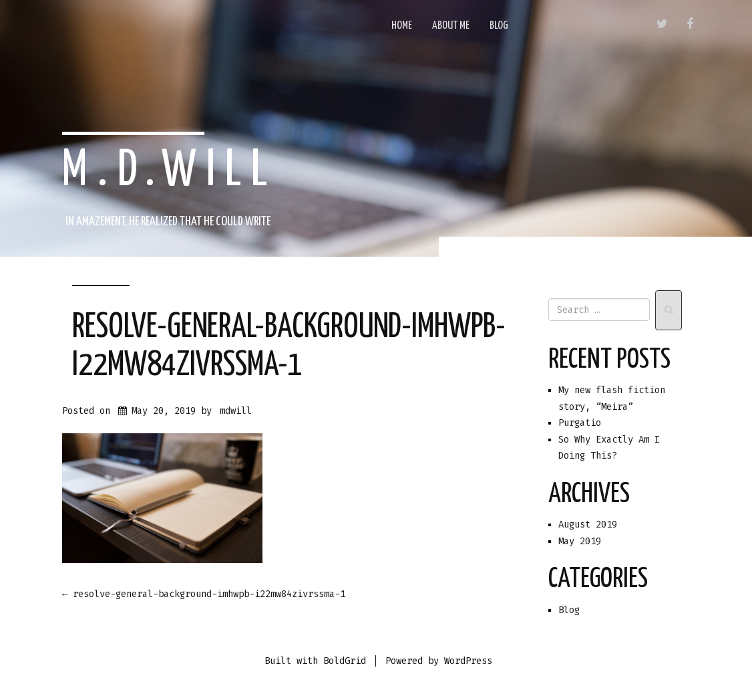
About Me (450, 25)
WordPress (468, 661)
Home (401, 25)
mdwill (236, 411)
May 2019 (579, 541)
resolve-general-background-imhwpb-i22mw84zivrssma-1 (203, 594)
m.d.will (169, 171)
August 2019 (587, 524)
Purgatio (579, 423)
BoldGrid (344, 661)
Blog (499, 25)
